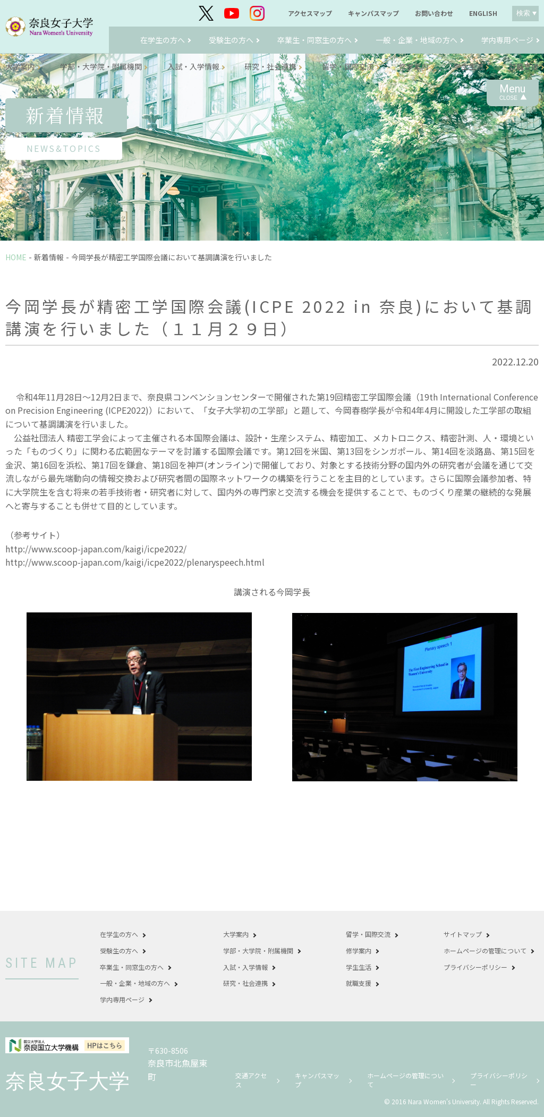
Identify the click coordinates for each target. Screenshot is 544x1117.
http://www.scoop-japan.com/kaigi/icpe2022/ (95, 548)
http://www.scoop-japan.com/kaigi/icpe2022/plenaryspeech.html (135, 562)
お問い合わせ (434, 13)
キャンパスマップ (373, 13)
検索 (523, 13)
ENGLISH (483, 13)
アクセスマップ (310, 13)
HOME (16, 257)
